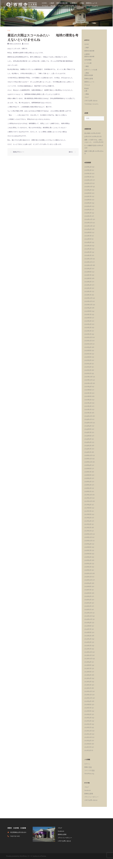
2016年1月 (87, 570)
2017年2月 (87, 527)
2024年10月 (88, 226)
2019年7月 (87, 432)
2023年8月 (87, 272)
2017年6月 (87, 514)
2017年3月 (87, 524)
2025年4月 (87, 206)
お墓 (85, 91)
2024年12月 (88, 219)
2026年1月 (87, 177)
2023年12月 (88, 259)
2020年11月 (88, 380)
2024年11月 (88, 222)
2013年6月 (87, 672)
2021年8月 (87, 350)
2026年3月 (87, 170)
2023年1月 (87, 295)
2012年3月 (87, 721)
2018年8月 (87, 468)
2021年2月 (87, 370)
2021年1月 (87, 373)
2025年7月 (87, 196)
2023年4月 (87, 285)
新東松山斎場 (88, 78)
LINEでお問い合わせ (72, 6)
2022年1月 (87, 334)
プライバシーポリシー (91, 797)
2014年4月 (87, 639)
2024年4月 (87, 245)
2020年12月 (88, 377)
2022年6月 (87, 318)
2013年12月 (88, 652)
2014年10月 (88, 619)
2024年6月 (87, 239)
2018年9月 (87, 465)
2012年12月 (88, 691)
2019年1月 (87, 452)
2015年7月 (87, 590)
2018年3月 (87, 485)
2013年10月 (88, 658)
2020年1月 (87, 413)
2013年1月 (87, 688)
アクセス (45, 6)
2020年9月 (87, 386)
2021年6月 (87, 357)
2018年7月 (87, 472)
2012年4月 (87, 717)
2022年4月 (87, 324)
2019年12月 (88, 416)
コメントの (89, 770)
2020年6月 (87, 396)
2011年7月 (87, 747)
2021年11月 (88, 340)
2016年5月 (87, 557)
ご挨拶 (51, 3)
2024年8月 (87, 232)
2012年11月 (88, 694)
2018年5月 (87, 478)
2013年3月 (87, 681)
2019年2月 (87, 449)
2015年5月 (87, 596)
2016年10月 (88, 540)
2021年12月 (88, 337)
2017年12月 (88, 495)
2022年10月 (88, 304)
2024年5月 (87, 242)
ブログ (60, 6)
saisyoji (26, 43)
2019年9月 (87, 426)
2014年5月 (87, 636)
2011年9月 (87, 740)
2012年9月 (87, 701)
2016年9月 (87, 544)
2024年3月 (87, 249)
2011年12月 (88, 731)
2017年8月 (87, 508)
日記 (9, 30)
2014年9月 (87, 622)
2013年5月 (87, 675)
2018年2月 (87, 488)
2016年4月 (87, 560)
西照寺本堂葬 (88, 75)
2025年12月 (88, 180)
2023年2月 (87, 291)
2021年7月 (87, 354)
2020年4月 (87, 403)
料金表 (53, 6)
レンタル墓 (87, 63)
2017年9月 (87, 504)
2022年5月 (87, 321)
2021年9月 (87, 347)
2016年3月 (87, 563)
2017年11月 (88, 498)
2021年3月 (87, 367)
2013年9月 (87, 662)
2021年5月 (87, 360)
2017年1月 (87, 531)
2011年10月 (88, 737)
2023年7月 (87, 275)
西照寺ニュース (91, 3)
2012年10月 (88, 698)
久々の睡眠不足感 (90, 145)
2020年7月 (87, 393)
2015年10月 (88, 580)
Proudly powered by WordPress (16, 856)
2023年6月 (87, 278)
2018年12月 (88, 455)
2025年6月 (87, 200)
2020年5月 (87, 400)
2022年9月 (87, 308)
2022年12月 (88, 298)
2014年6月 (87, 632)
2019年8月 (87, 429)
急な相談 (87, 133)
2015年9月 (87, 583)
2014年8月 (87, 626)
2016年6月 (87, 554)
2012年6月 (87, 711)
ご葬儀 (81, 3)
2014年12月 (88, 613)
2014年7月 (87, 629)
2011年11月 (87, 734)
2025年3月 (87, 209)
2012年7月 (87, 708)
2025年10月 (88, 186)
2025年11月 (88, 183)
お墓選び (73, 3)
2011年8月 (87, 744)
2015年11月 (88, 577)
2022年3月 (87, 327)
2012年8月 (87, 704)
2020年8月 (87, 390)
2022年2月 (87, 331)
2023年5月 (87, 282)
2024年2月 (87, 252)
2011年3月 (87, 750)
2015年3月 (87, 603)
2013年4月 (87, 678)
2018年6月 (87, 475)
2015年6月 (87, 593)
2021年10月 (88, 344)
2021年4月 (87, 363)
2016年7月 (87, 550)
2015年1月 (87, 609)
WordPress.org (89, 773)
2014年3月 (87, 642)
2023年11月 (88, 262)
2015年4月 (87, 599)
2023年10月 (88, 265)
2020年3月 (87, 406)
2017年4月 (87, 521)
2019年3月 (87, 445)
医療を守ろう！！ (18, 152)
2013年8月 (87, 665)
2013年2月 (87, 685)
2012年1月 (87, 727)
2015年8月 (87, 586)
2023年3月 (87, 288)
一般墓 (86, 66)
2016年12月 (88, 534)
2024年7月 (87, 236)
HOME (44, 3)
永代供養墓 (87, 60)
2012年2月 (87, 724)
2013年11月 (88, 655)
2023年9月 (87, 268)
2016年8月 (87, 547)
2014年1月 (87, 649)
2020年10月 (88, 383)
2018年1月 (87, 491)
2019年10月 (88, 422)
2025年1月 (87, 216)
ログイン (87, 764)
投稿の (88, 767)
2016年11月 (88, 537)
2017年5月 (87, 517)
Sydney (35, 856)
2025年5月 (87, 203)
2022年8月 (87, 311)
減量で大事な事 (89, 151)
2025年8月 (87, 193)
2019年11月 (88, 419)
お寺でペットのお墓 (90, 70)
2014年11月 (88, 616)
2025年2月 (87, 213)
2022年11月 (88, 301)
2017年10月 (88, 501)
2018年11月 (88, 459)
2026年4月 (87, 167)
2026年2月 (87, 173)
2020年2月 (87, 409)
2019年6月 (87, 436)
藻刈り (71, 152)
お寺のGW (87, 136)
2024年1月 (87, 255)
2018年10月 (88, 462)
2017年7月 (87, 511)
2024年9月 (87, 229)
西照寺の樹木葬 (62, 3)
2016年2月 (87, 567)
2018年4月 (87, 481)
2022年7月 (87, 314)
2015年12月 (88, 573)
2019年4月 (87, 442)
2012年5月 (87, 714)
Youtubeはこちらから (90, 6)
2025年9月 (87, 190)
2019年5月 (87, 439)
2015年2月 (87, 606)
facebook (87, 790)
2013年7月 (87, 668)
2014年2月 (87, 645)
